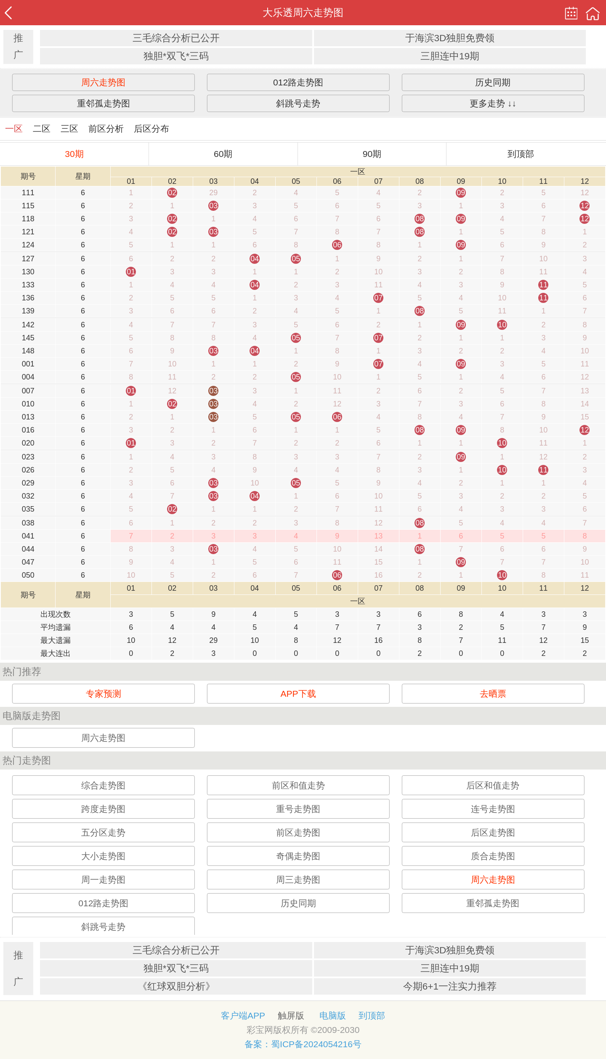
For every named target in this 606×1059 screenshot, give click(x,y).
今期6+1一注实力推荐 (450, 986)
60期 (223, 154)
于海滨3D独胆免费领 (450, 38)
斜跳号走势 (298, 103)
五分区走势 (103, 832)
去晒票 (493, 693)
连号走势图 (493, 809)
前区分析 (106, 128)
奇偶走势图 (298, 856)
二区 (41, 128)
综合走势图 (103, 785)
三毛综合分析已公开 (176, 38)
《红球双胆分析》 (176, 986)
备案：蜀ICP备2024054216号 (303, 1044)
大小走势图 (103, 856)
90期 (372, 154)
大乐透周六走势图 (303, 12)
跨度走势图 (103, 809)
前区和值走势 (298, 785)
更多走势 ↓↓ (493, 103)
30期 (74, 154)
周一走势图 (103, 879)
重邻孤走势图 (103, 103)
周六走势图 (103, 82)
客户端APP (243, 1015)
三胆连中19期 (449, 56)
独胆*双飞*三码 (176, 56)
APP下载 (298, 693)
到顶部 (521, 154)
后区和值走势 (492, 785)
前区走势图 (298, 832)
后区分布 (151, 128)
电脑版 (332, 1015)
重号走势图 (298, 809)
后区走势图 (493, 832)
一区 (14, 128)
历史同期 (492, 82)
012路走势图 (298, 82)
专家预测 (103, 693)
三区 (69, 128)
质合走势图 (493, 856)
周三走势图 (298, 879)
